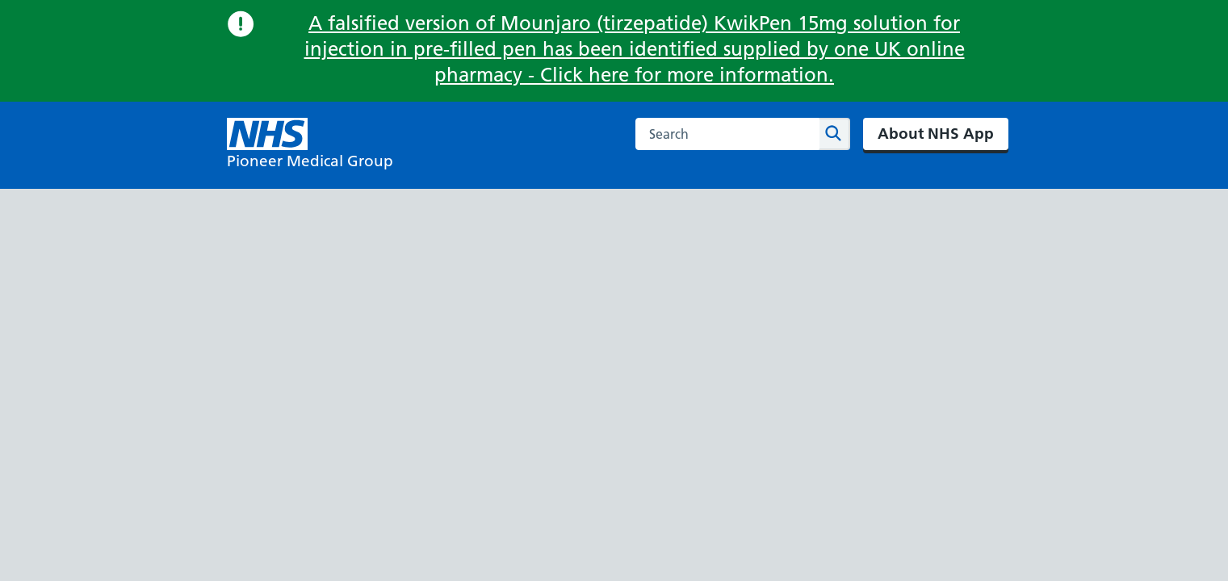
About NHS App (936, 133)
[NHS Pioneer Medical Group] (310, 145)
